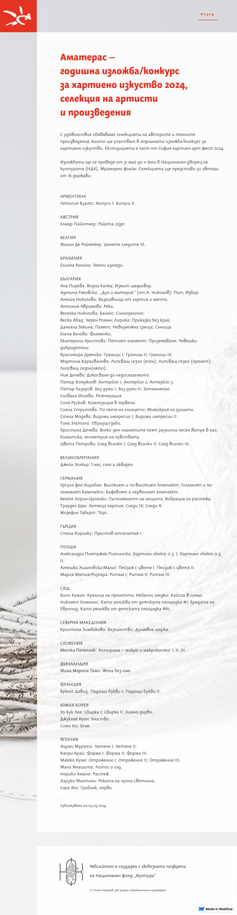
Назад (208, 14)
